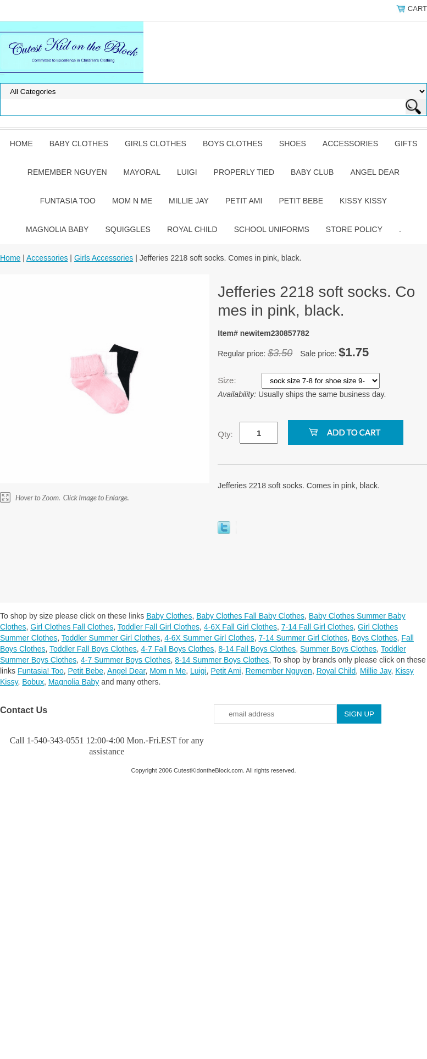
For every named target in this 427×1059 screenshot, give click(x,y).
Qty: (225, 434)
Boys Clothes (233, 143)
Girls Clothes (155, 143)
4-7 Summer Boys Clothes (125, 659)
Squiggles (127, 229)
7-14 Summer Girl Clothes (302, 637)
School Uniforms (271, 229)
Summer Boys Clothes (338, 648)
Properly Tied (244, 172)
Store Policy (354, 229)
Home (21, 143)
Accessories (350, 143)
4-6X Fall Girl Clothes (240, 626)
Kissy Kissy (363, 200)
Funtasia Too (68, 200)
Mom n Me (132, 200)
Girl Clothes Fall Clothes (71, 626)
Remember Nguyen (67, 172)
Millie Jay (189, 200)
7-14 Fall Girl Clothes (317, 626)
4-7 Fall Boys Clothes (177, 648)
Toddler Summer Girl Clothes (111, 637)
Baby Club (312, 172)
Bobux (33, 681)
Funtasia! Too (41, 670)
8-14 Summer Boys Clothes (222, 659)
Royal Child (192, 229)
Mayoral (142, 172)
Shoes (292, 143)
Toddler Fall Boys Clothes (93, 648)
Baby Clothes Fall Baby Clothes (250, 615)
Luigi (187, 172)
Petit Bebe (301, 200)
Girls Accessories (103, 257)
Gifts (406, 143)
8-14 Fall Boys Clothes (257, 648)
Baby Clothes (78, 143)
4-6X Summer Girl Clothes (209, 637)
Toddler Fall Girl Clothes (158, 626)
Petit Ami (243, 200)
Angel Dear (375, 172)
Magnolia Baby (57, 229)
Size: (228, 380)
